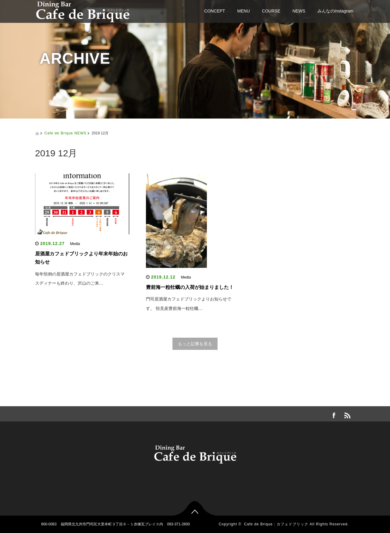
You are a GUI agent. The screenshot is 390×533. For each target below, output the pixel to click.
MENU (243, 11)
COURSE (271, 11)
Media (75, 244)
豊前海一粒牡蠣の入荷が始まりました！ (190, 287)
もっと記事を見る (195, 343)
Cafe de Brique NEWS (65, 133)
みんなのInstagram (335, 11)
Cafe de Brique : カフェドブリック (276, 524)
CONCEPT (214, 11)
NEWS (298, 11)
